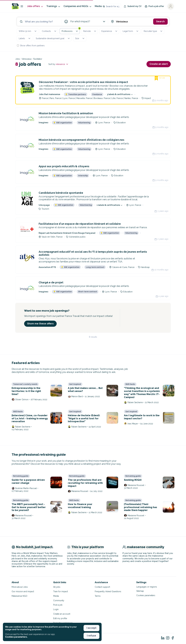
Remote (89, 31)
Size (80, 38)
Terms (98, 596)
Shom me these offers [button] (40, 323)
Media (100, 6)
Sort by (58, 64)
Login (56, 609)
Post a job (57, 605)
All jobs (56, 587)
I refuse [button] (91, 635)
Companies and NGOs (78, 6)
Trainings (53, 6)
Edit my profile (60, 618)
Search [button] (160, 21)
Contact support (102, 587)
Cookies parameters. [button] (16, 637)
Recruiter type (153, 31)
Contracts (49, 31)
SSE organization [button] (62, 123)
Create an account (61, 614)
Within (28, 31)
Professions (71, 30)
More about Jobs (20, 587)
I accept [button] (91, 628)
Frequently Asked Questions (108, 591)
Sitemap (140, 591)
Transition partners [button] (75, 94)
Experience (109, 31)
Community (58, 600)
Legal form (131, 31)
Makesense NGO (19, 596)
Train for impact (60, 591)
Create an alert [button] (159, 64)
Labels (25, 38)
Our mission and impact (23, 591)
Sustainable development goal (53, 38)
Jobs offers (35, 6)
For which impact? (88, 21)
